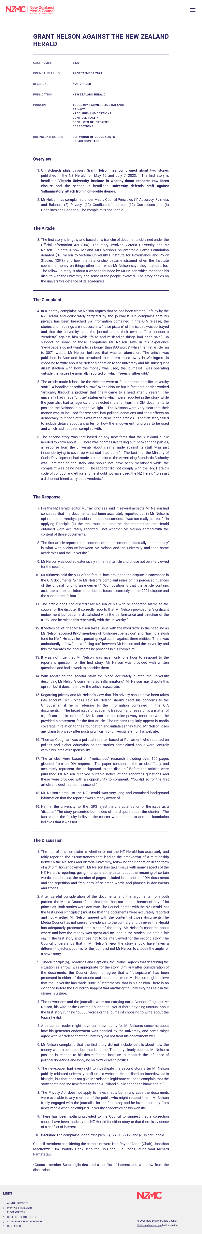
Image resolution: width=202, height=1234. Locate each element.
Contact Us (14, 1226)
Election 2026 (16, 1212)
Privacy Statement (19, 1207)
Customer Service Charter (24, 1221)
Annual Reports (17, 1203)
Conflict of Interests (21, 1216)
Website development (149, 1225)
